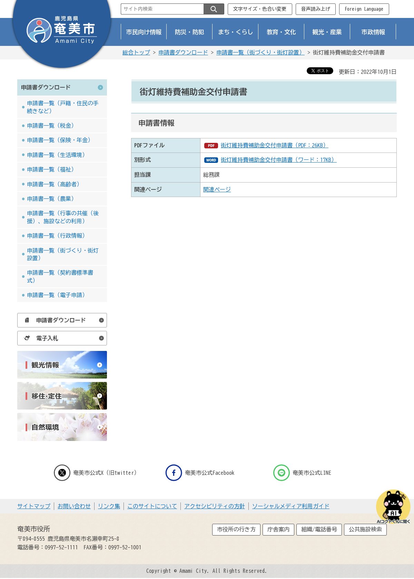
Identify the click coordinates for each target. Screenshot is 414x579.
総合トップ (136, 52)
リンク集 (109, 506)
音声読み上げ (315, 9)
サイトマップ (33, 506)
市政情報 (373, 32)
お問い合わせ (74, 506)
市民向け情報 (143, 32)
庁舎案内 (278, 529)
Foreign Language (364, 9)
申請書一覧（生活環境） (57, 155)
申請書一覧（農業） (52, 199)
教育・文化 (281, 32)
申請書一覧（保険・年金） (60, 140)
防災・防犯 (189, 32)
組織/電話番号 (319, 529)
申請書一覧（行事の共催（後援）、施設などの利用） (63, 217)
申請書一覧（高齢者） (54, 184)
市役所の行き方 (236, 529)
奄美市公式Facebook (200, 472)
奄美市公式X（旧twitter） (96, 472)
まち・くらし (235, 32)
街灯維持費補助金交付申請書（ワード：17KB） (279, 160)
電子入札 (39, 338)
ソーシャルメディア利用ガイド (290, 506)
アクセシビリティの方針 (214, 506)
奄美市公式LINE (302, 472)
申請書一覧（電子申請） (57, 295)
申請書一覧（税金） (52, 125)
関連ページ (217, 189)
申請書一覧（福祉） (52, 169)
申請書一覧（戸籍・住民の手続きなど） (63, 107)
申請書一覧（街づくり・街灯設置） (260, 52)
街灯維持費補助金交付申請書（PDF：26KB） (274, 145)
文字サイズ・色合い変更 (259, 9)
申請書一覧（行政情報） (57, 235)
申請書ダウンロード (183, 52)
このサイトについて (152, 506)
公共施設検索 (365, 529)
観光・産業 (327, 32)
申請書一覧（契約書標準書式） (60, 276)
